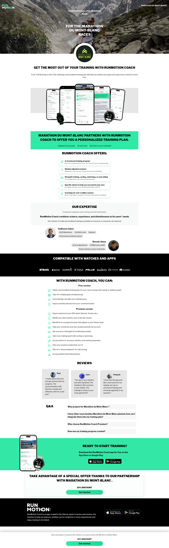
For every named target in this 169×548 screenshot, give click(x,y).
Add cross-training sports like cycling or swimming (72, 336)
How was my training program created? (86, 431)
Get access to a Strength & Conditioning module (71, 331)
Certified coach (80, 232)
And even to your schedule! (100, 146)
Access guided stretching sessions (66, 354)
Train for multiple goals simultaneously (67, 295)
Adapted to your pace (66, 146)
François (116, 375)
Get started (84, 492)
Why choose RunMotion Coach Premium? (88, 424)
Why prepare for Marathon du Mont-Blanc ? (88, 406)
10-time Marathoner (80, 245)
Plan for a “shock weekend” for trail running (69, 349)
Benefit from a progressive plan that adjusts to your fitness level (77, 322)
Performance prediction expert (70, 236)
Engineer (92, 232)
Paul (58, 373)
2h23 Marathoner (65, 232)
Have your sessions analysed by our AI (67, 345)
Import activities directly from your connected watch (73, 304)
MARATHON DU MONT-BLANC (154, 6)
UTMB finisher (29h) (97, 245)
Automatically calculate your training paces (69, 299)
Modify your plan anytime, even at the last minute (72, 318)
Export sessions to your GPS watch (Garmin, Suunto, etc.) (75, 313)
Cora (88, 375)
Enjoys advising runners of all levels (92, 249)
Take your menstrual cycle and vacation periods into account (76, 327)
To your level (82, 146)
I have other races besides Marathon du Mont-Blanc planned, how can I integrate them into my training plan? (101, 415)
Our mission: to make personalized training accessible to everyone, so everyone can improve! (84, 221)
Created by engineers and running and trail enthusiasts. (84, 212)
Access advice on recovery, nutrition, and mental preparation (76, 340)
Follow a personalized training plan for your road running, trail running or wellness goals (86, 290)
